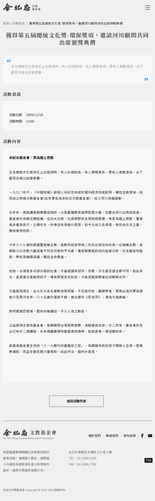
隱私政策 (130, 435)
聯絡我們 (112, 435)
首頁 (6, 23)
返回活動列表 (76, 401)
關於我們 (95, 435)
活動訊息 (18, 23)
